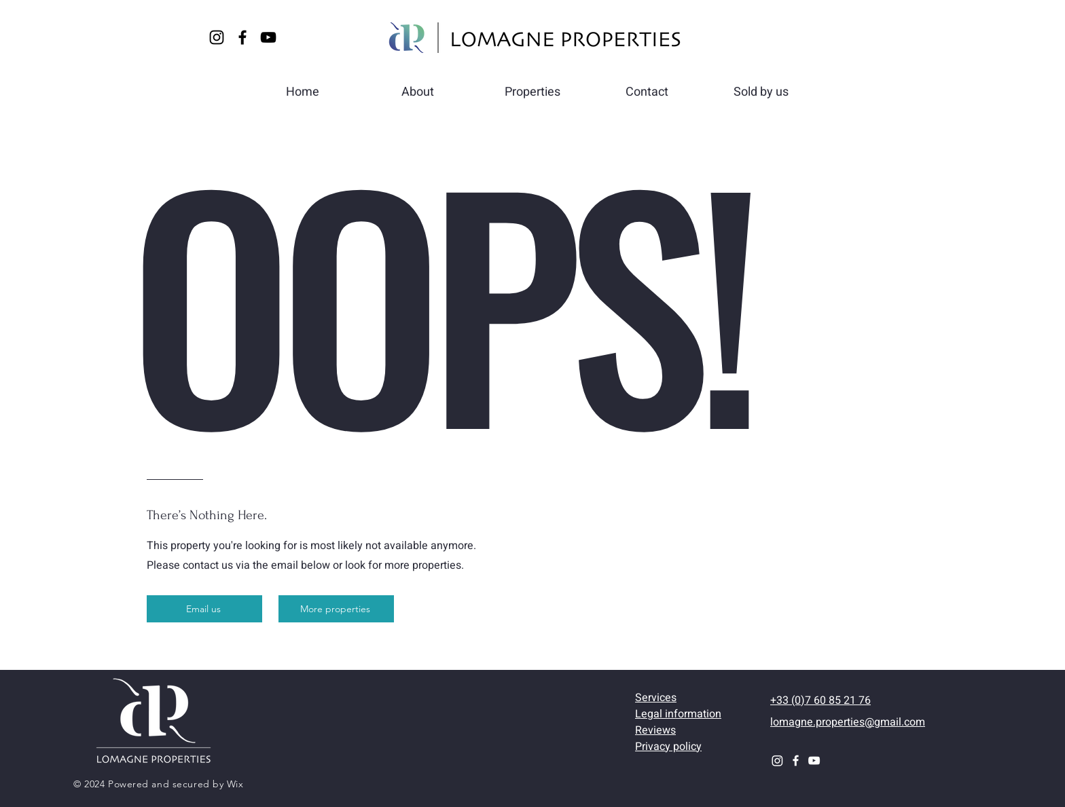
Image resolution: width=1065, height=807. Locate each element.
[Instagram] (216, 37)
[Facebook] (242, 37)
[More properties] (336, 608)
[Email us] (204, 608)
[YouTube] (268, 37)
